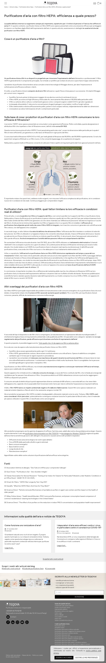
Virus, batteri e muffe (61, 617)
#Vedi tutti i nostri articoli (11, 569)
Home (6, 7)
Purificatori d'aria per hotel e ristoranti (66, 640)
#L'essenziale (50, 569)
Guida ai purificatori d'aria (62, 607)
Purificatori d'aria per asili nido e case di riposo (68, 637)
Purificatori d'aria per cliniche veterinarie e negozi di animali (72, 644)
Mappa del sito (26, 655)
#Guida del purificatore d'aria (32, 569)
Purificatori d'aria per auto (62, 635)
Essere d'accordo (64, 658)
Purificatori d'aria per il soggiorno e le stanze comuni (70, 631)
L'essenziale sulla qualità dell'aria (64, 605)
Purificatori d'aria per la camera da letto (66, 633)
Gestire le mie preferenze (86, 658)
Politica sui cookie (37, 655)
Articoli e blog (13, 7)
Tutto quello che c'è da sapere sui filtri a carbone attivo (59, 343)
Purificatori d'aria (60, 626)
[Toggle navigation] (6, 3)
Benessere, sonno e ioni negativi (64, 611)
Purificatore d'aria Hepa (26, 7)
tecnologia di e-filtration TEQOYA (73, 434)
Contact (11, 617)
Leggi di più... (9, 548)
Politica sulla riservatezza (13, 655)
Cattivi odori (58, 613)
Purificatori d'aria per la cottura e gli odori (67, 629)
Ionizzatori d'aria (59, 627)
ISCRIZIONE (79, 597)
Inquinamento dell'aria (61, 609)
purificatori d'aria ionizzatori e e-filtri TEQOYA (41, 434)
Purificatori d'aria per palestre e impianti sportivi (69, 638)
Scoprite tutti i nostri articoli (53, 559)
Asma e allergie (59, 615)
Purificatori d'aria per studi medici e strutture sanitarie (71, 642)
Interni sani (58, 618)
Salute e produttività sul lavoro (64, 620)
